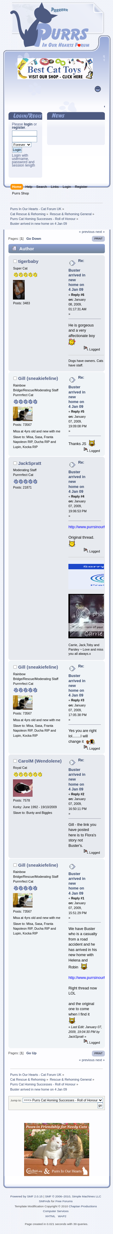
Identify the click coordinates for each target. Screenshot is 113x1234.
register (18, 127)
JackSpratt (29, 463)
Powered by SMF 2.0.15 (26, 1196)
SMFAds (44, 1201)
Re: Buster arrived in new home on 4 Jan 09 (76, 275)
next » (100, 231)
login (28, 124)
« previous (87, 231)
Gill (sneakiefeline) (38, 378)
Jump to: (16, 1100)
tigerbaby (28, 261)
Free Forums (64, 1201)
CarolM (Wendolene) (39, 760)
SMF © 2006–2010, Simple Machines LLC (73, 1196)
